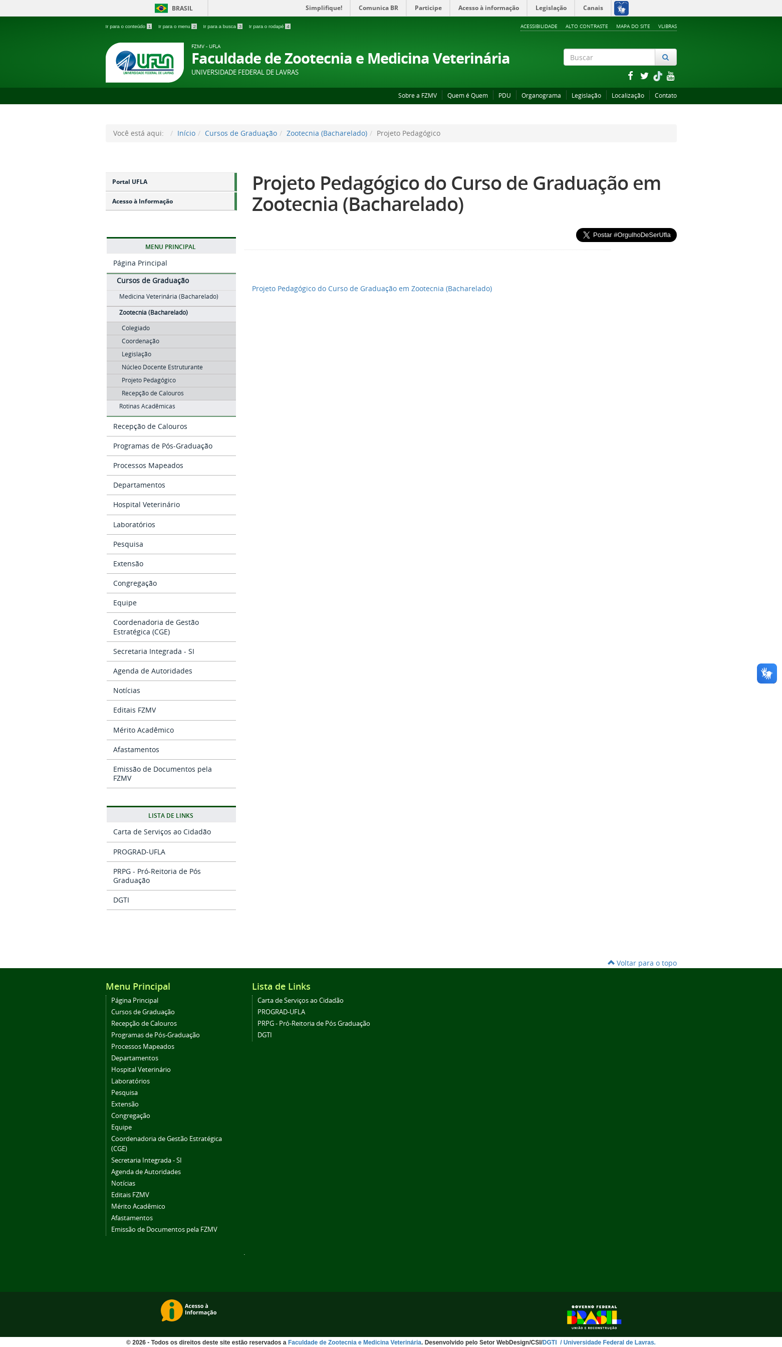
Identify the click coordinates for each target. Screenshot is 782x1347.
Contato (666, 95)
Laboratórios (134, 524)
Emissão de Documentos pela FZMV (162, 773)
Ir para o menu (178, 26)
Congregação (135, 583)
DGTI (121, 900)
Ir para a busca (223, 26)
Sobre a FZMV (417, 95)
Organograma (541, 95)
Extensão (128, 563)
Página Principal (140, 263)
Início (186, 133)
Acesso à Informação (142, 201)
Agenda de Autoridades (152, 671)
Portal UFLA (129, 181)
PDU (504, 95)
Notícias (126, 690)
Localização (628, 95)
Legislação (586, 95)
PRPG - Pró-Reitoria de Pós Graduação (157, 875)
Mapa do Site (633, 26)
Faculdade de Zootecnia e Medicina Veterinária (354, 1342)
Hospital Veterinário (146, 504)
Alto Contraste (587, 26)
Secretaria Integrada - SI (153, 651)
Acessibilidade (539, 26)
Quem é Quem (467, 95)
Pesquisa (128, 544)
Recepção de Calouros (150, 426)
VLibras (667, 26)
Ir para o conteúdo (129, 26)
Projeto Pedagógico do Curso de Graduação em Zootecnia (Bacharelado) (456, 193)
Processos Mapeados (148, 465)
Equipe (125, 602)
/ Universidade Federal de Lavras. (607, 1342)
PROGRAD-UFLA (139, 851)
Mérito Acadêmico (143, 730)
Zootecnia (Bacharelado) (327, 133)
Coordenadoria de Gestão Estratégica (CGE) (156, 626)
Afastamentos (136, 749)
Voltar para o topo (642, 963)
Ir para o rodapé (270, 26)
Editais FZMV (134, 710)
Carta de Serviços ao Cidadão (162, 831)
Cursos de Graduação (241, 133)
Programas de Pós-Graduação (162, 446)
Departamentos (139, 485)
